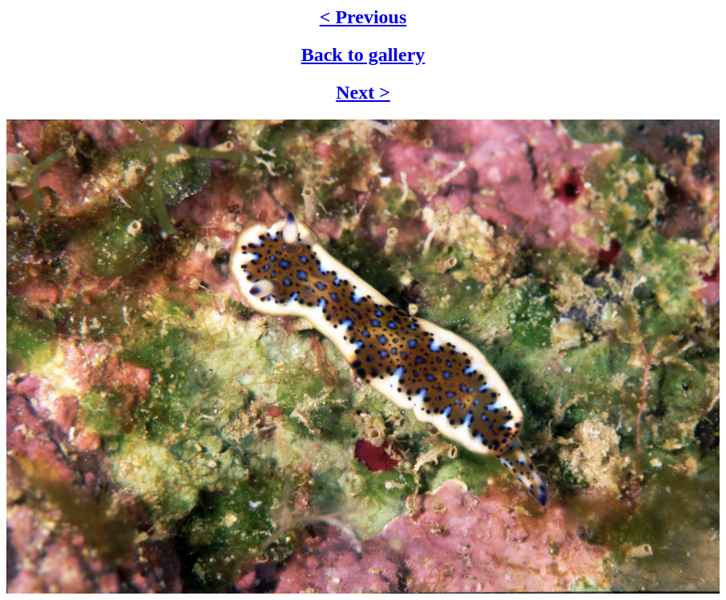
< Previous (363, 16)
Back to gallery (363, 54)
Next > (363, 92)
